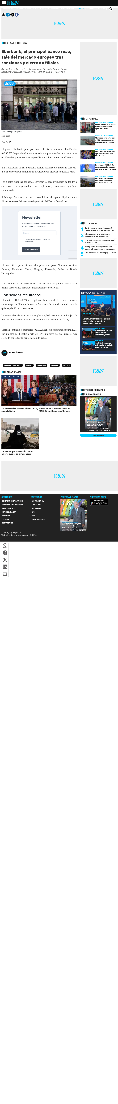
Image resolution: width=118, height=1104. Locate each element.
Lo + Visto (91, 223)
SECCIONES (6, 497)
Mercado (55, 365)
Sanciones (41, 365)
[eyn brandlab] (93, 293)
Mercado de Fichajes (12, 365)
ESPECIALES (36, 497)
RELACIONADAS (14, 372)
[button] (5, 545)
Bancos (29, 365)
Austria (66, 365)
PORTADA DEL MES (69, 497)
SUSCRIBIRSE (98, 435)
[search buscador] (111, 9)
